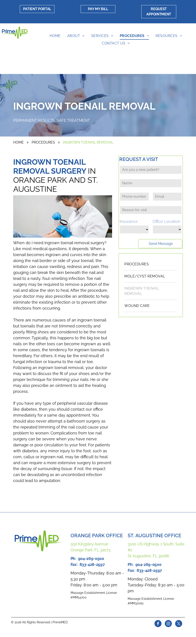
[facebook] (158, 624)
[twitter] (178, 624)
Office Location (166, 221)
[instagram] (168, 624)
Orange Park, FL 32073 (91, 550)
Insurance (129, 221)
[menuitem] (55, 36)
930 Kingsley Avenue (89, 544)
